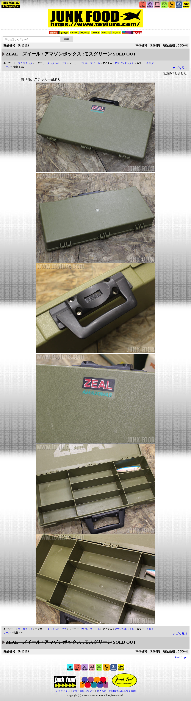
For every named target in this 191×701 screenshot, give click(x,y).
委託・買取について (83, 690)
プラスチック (25, 63)
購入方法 (102, 690)
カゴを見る (180, 67)
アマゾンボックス (124, 63)
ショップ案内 (63, 690)
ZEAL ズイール (90, 63)
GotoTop (180, 657)
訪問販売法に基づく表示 (122, 690)
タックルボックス (57, 63)
